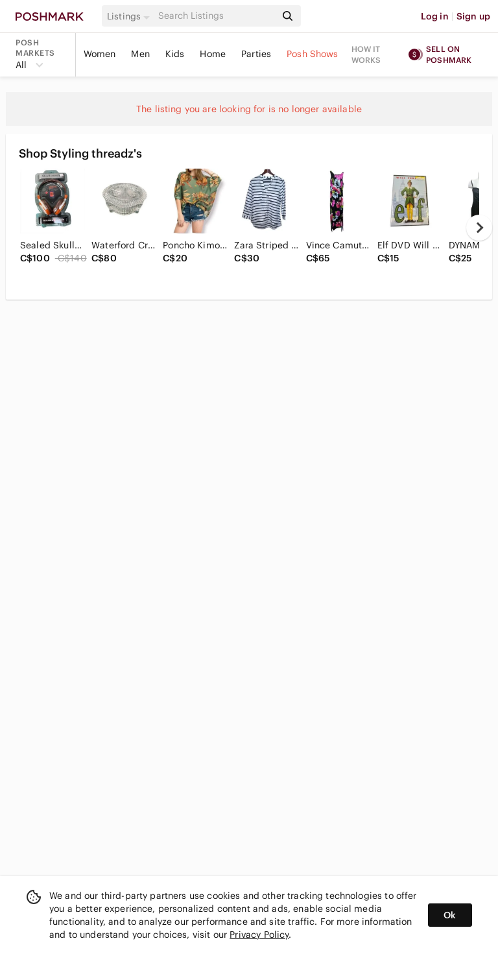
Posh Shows (312, 54)
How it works (366, 54)
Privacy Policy (259, 934)
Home (213, 54)
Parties (256, 54)
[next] (479, 228)
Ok (450, 915)
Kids (175, 54)
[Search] (216, 16)
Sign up (473, 16)
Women (100, 54)
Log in (435, 16)
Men (140, 54)
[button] (130, 16)
